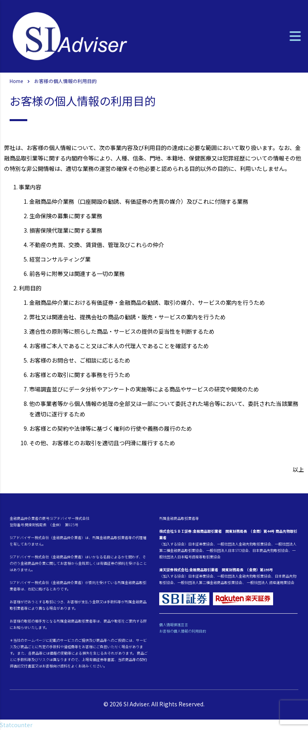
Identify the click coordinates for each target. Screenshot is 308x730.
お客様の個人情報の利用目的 (182, 631)
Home (16, 80)
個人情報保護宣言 (173, 624)
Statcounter (16, 725)
